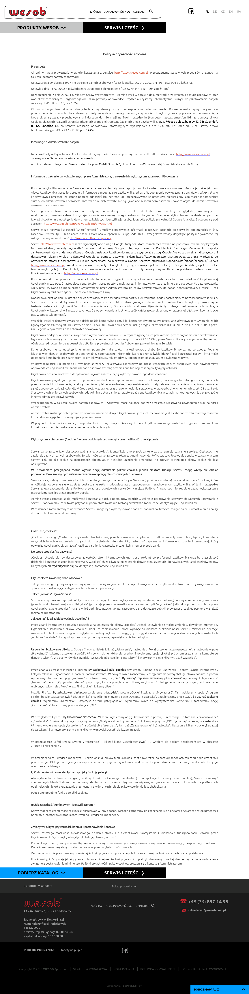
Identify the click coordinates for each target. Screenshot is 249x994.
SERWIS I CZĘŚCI (124, 873)
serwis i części (124, 27)
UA (239, 11)
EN (231, 11)
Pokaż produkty (125, 886)
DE (215, 11)
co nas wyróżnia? (117, 12)
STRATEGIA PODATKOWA (90, 969)
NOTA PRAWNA (124, 969)
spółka (95, 12)
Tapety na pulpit (71, 950)
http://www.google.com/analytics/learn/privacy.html (78, 223)
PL (207, 11)
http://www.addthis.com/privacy (90, 238)
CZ (222, 11)
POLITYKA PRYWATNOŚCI (157, 969)
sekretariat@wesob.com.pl (207, 910)
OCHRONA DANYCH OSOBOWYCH (204, 969)
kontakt (139, 12)
